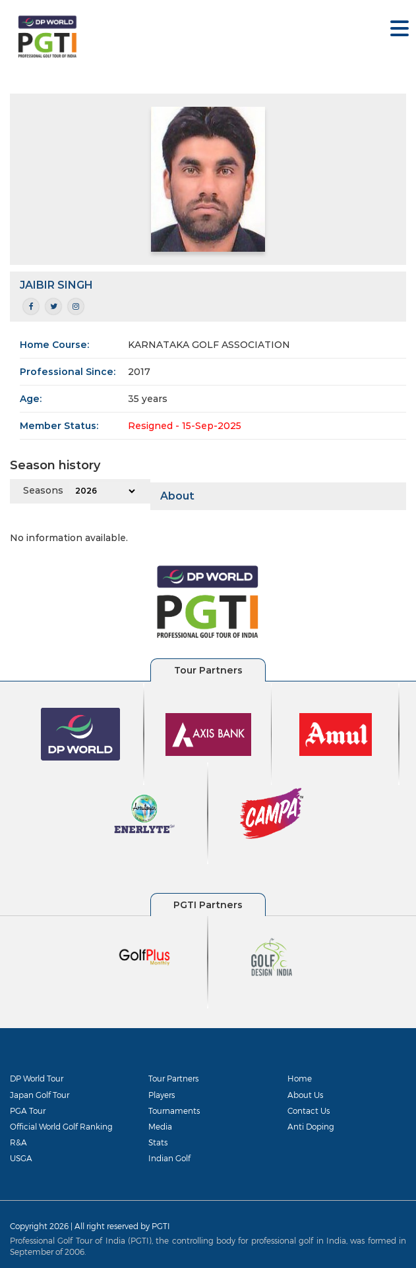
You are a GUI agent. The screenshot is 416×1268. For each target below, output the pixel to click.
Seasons (43, 490)
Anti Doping (310, 1126)
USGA (21, 1158)
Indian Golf (169, 1158)
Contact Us (308, 1110)
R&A (18, 1142)
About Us (305, 1094)
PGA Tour (27, 1110)
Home (299, 1078)
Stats (157, 1142)
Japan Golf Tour (39, 1094)
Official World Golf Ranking (61, 1126)
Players (161, 1094)
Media (160, 1126)
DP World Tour (36, 1078)
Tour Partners (173, 1078)
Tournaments (174, 1110)
